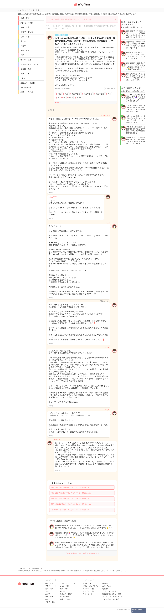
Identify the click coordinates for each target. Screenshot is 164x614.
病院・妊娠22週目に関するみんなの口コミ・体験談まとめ (71, 504)
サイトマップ (87, 594)
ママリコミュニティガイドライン (113, 596)
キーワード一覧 (88, 589)
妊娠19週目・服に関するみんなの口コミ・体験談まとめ (70, 498)
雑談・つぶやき (26, 92)
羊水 (109, 94)
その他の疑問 (25, 87)
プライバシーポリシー (110, 591)
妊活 (22, 55)
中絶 (66, 94)
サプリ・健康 (25, 60)
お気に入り (110, 88)
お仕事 (23, 46)
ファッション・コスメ (29, 64)
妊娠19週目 (88, 94)
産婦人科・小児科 (27, 83)
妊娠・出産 (24, 27)
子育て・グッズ (26, 32)
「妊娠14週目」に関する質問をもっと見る (82, 553)
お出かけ (24, 78)
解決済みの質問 (26, 23)
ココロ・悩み (25, 69)
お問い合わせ (106, 586)
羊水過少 (80, 98)
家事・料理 (24, 50)
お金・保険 (24, 37)
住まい (23, 41)
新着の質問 (24, 18)
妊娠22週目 (100, 94)
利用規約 (105, 589)
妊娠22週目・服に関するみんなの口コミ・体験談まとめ (70, 510)
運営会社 (105, 583)
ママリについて (88, 583)
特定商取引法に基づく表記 (111, 594)
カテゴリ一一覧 (88, 591)
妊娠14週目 (76, 94)
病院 (59, 94)
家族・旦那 (24, 74)
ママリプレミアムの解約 (110, 599)
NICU (71, 98)
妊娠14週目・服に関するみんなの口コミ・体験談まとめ (70, 487)
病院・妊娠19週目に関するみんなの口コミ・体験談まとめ (71, 493)
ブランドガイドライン (90, 586)
